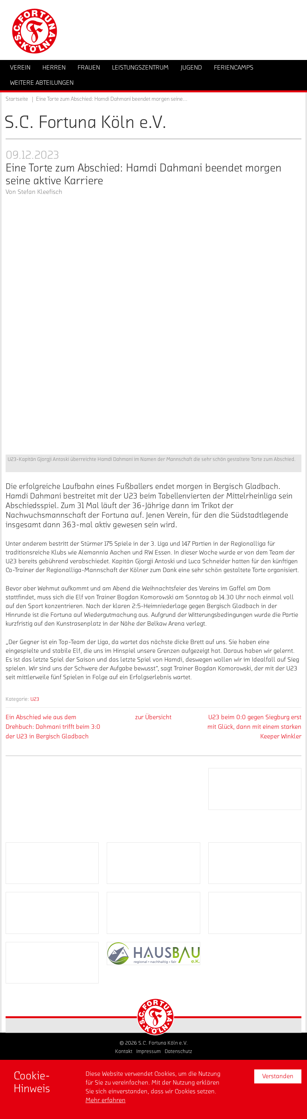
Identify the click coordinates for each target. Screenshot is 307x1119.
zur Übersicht (153, 717)
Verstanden (277, 1076)
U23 (34, 699)
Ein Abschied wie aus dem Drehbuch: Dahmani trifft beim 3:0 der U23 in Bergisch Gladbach (53, 727)
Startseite (17, 99)
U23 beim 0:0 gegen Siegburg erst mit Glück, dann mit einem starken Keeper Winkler (254, 727)
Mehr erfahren (106, 1100)
